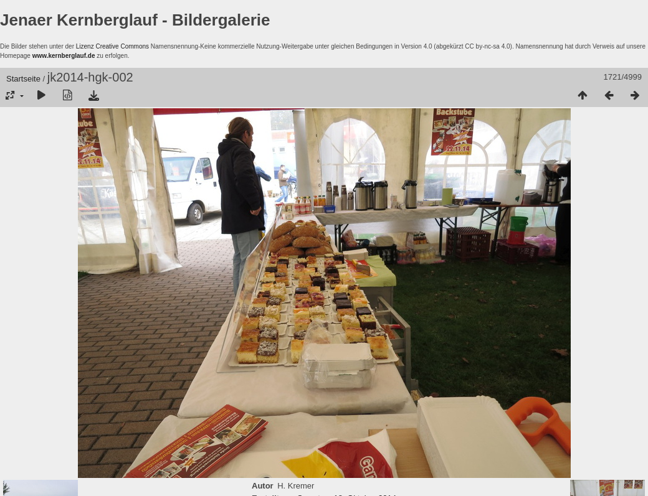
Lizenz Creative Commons (112, 46)
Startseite (23, 78)
